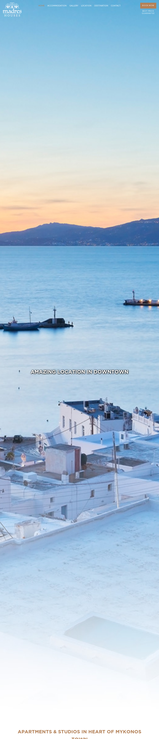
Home (41, 5)
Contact (116, 5)
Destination (101, 5)
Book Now (148, 6)
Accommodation (56, 5)
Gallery (73, 5)
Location (86, 5)
